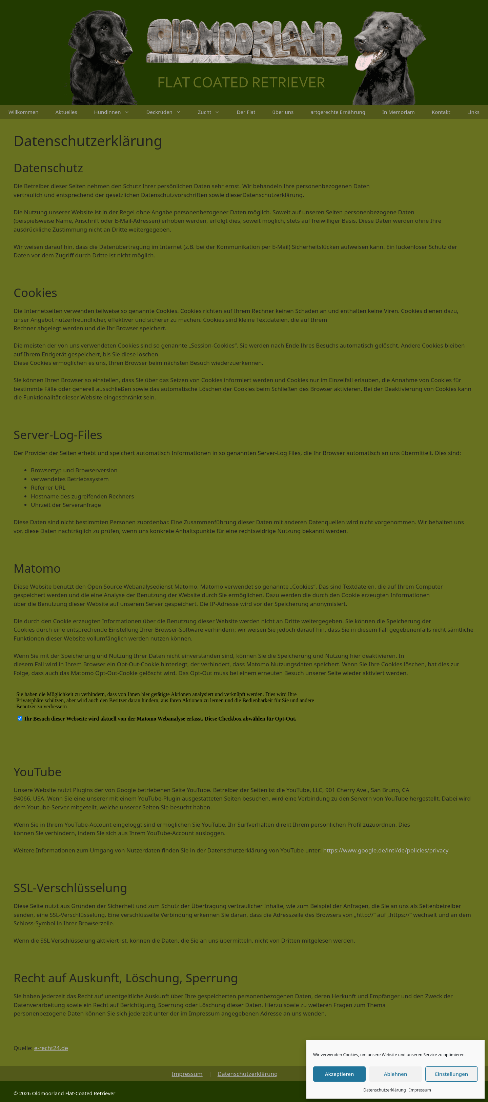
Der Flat (246, 112)
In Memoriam (398, 112)
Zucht (213, 112)
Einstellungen (451, 1073)
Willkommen (23, 112)
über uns (282, 112)
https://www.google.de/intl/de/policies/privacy (385, 850)
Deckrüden (167, 112)
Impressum (420, 1090)
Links (473, 112)
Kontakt (441, 112)
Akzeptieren (339, 1073)
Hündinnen (116, 112)
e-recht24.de (51, 1048)
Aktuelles (66, 112)
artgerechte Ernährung (337, 112)
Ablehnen (395, 1073)
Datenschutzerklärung (384, 1090)
